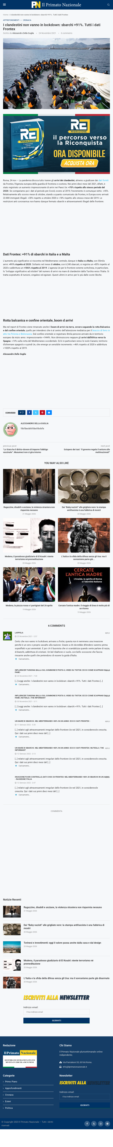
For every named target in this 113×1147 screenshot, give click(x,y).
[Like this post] (23, 412)
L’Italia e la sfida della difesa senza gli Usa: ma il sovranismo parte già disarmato (66, 978)
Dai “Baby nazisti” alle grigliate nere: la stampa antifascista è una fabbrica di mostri (64, 927)
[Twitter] (93, 1123)
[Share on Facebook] (29, 412)
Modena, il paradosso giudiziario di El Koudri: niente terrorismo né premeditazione (58, 962)
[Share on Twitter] (36, 412)
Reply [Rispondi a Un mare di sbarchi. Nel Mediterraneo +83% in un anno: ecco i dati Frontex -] (107, 721)
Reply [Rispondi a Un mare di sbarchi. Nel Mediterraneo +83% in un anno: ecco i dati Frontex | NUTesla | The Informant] (107, 748)
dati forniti (103, 180)
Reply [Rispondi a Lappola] (107, 633)
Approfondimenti (13, 1088)
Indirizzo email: (56, 1010)
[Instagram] (100, 1123)
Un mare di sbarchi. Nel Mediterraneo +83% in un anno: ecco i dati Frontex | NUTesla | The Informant (59, 749)
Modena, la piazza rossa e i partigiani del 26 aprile (29, 605)
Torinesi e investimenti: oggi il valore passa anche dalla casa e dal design (62, 942)
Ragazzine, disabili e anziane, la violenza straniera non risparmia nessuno (63, 907)
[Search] (108, 5)
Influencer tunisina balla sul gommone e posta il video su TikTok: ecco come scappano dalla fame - (62, 671)
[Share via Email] (49, 412)
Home (5, 15)
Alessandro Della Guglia (23, 33)
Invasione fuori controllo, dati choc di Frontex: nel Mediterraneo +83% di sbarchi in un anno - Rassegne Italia (62, 778)
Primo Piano (11, 1081)
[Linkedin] (107, 1123)
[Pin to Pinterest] (42, 412)
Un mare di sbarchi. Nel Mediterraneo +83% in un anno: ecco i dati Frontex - (52, 721)
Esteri (8, 1101)
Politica (9, 1108)
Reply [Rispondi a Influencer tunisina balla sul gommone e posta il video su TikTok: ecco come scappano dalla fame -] (107, 670)
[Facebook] (87, 1123)
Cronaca (9, 1095)
